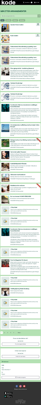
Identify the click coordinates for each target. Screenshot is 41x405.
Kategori (15, 20)
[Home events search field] (20, 15)
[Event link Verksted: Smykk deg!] (4, 86)
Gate (3, 367)
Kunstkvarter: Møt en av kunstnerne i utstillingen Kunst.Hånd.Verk (23, 105)
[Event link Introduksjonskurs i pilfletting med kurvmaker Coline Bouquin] (4, 128)
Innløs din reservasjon (20, 356)
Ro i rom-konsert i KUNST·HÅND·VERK (20, 196)
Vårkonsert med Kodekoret (17, 174)
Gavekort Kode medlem (16, 24)
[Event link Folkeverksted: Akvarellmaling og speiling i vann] (4, 50)
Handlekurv (28, 2)
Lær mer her (20, 340)
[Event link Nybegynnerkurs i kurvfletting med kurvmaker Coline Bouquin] (4, 143)
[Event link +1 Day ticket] (4, 210)
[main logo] (8, 2)
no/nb (36, 2)
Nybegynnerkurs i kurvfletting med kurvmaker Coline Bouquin (25, 140)
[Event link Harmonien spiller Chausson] (4, 155)
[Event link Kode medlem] (4, 39)
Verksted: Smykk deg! (16, 83)
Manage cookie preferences (20, 389)
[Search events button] (39, 15)
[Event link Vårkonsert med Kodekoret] (4, 178)
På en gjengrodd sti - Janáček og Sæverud (22, 68)
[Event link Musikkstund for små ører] (4, 189)
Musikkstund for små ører (17, 185)
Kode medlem (14, 35)
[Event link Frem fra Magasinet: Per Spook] (4, 263)
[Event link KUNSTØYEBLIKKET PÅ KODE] (4, 167)
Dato (2, 20)
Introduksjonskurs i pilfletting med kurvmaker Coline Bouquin (24, 125)
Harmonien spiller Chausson (18, 152)
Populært (8, 20)
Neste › (19, 332)
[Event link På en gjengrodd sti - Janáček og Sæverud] (4, 71)
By (2, 372)
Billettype (22, 20)
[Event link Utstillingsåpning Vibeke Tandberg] (4, 292)
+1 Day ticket (13, 207)
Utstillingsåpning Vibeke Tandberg (19, 288)
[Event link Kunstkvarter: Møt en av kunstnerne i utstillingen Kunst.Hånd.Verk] (4, 108)
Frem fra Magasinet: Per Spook (19, 260)
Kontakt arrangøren (20, 377)
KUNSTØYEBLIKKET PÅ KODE (18, 163)
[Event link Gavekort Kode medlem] (4, 28)
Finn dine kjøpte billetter (20, 344)
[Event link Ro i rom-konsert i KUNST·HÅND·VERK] (4, 199)
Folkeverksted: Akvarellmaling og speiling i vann (23, 46)
